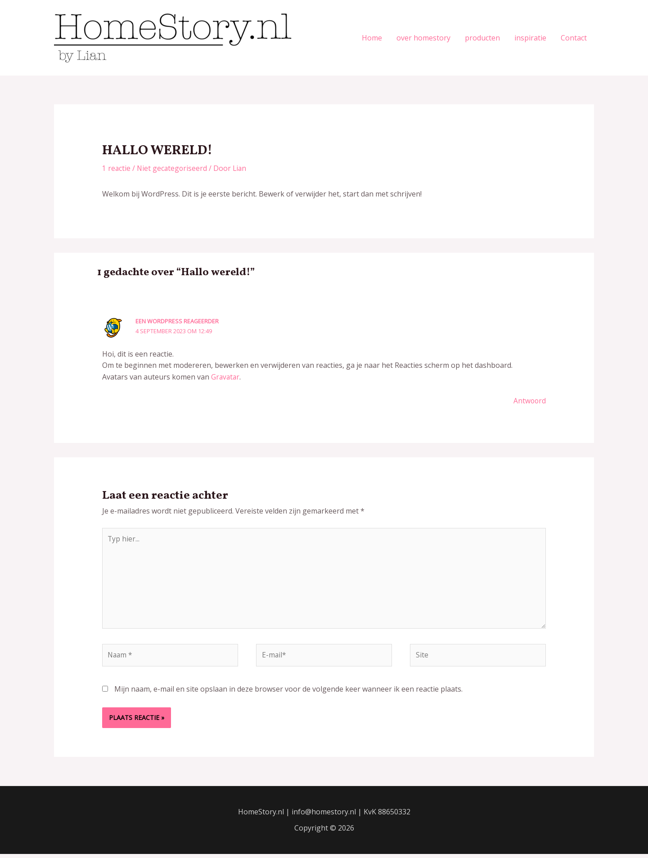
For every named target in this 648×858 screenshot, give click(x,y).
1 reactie (116, 168)
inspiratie (530, 38)
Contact (574, 38)
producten (482, 38)
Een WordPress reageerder (177, 321)
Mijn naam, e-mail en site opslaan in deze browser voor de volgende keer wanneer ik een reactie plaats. (288, 692)
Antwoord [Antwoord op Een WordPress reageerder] (529, 401)
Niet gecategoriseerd (173, 168)
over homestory (423, 38)
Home (372, 38)
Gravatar (226, 377)
